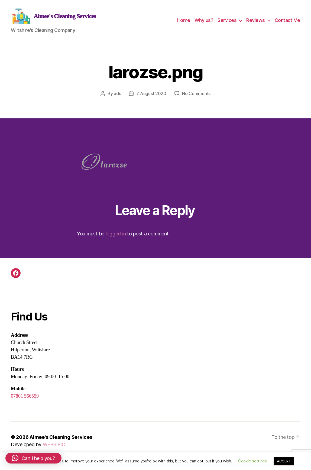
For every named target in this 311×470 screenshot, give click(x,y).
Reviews (255, 23)
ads (117, 99)
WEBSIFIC (54, 450)
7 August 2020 (151, 99)
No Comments (196, 99)
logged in (116, 239)
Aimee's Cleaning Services (61, 442)
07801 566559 (25, 401)
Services (227, 23)
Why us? (204, 23)
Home (183, 23)
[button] (33, 458)
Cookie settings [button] (252, 460)
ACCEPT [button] (284, 461)
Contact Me (287, 23)
